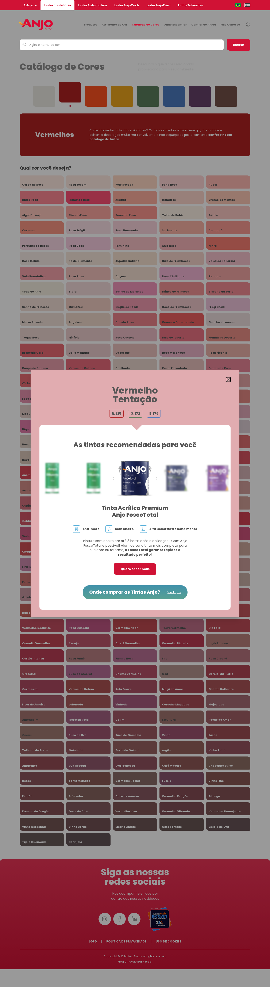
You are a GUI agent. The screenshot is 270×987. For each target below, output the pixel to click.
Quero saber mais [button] (135, 569)
